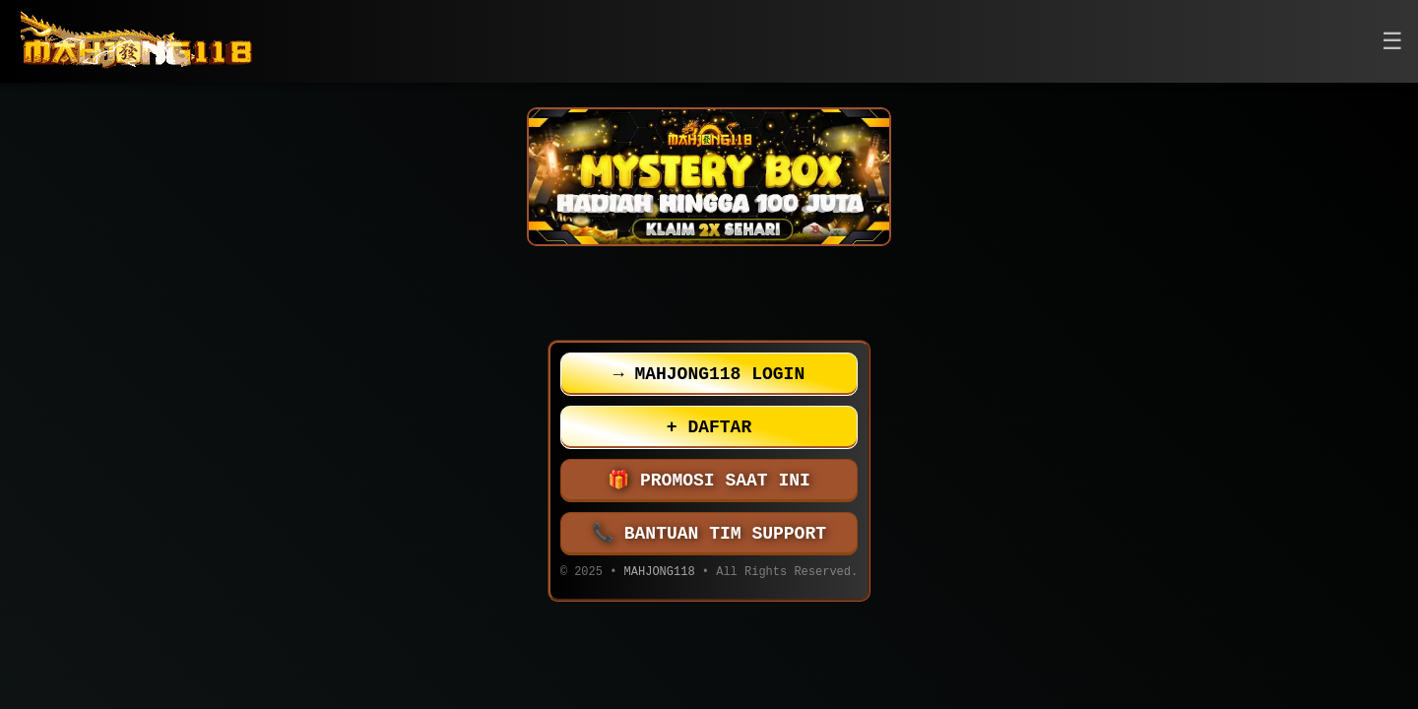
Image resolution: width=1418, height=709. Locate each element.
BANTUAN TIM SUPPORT (709, 534)
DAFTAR (709, 427)
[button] (1392, 42)
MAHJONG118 (659, 573)
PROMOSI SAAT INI (709, 480)
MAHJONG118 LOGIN (709, 374)
